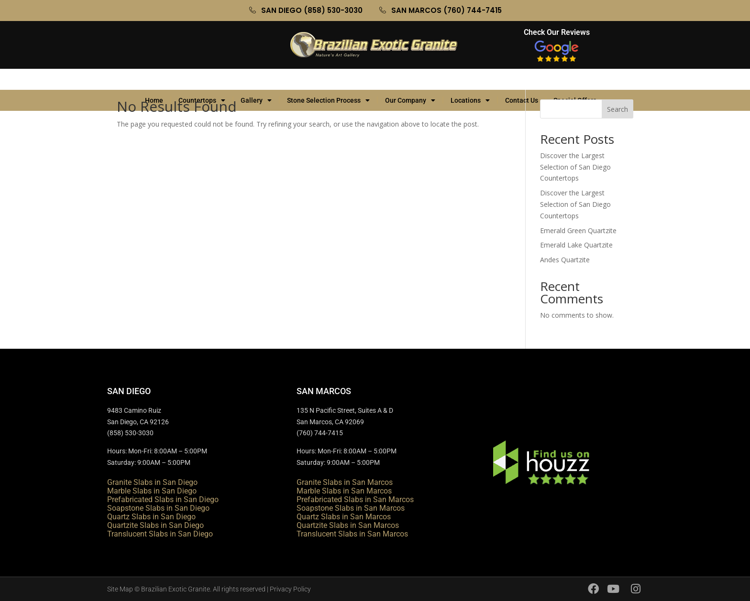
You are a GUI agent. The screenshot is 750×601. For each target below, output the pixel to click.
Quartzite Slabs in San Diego (155, 525)
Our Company (410, 79)
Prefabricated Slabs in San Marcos (355, 499)
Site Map (120, 589)
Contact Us (521, 79)
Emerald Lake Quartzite (576, 244)
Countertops (201, 79)
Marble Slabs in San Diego (152, 490)
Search (617, 109)
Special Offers (579, 79)
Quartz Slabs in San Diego (151, 516)
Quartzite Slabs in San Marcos (348, 525)
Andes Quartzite (565, 259)
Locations (470, 79)
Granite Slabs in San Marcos (345, 482)
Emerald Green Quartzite (578, 230)
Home (154, 79)
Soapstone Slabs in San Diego (158, 508)
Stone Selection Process (328, 79)
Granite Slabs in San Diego (152, 482)
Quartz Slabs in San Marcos (344, 516)
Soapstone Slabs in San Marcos (351, 508)
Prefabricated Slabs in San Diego (163, 499)
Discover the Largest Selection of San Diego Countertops (575, 167)
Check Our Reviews (557, 32)
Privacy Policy (290, 589)
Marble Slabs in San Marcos (344, 490)
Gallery (256, 79)
